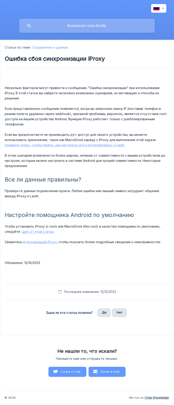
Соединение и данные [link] (50, 47)
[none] (158, 8)
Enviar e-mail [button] (110, 371)
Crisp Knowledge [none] (157, 397)
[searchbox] (87, 26)
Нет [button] (119, 312)
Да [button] (104, 312)
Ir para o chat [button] (70, 371)
